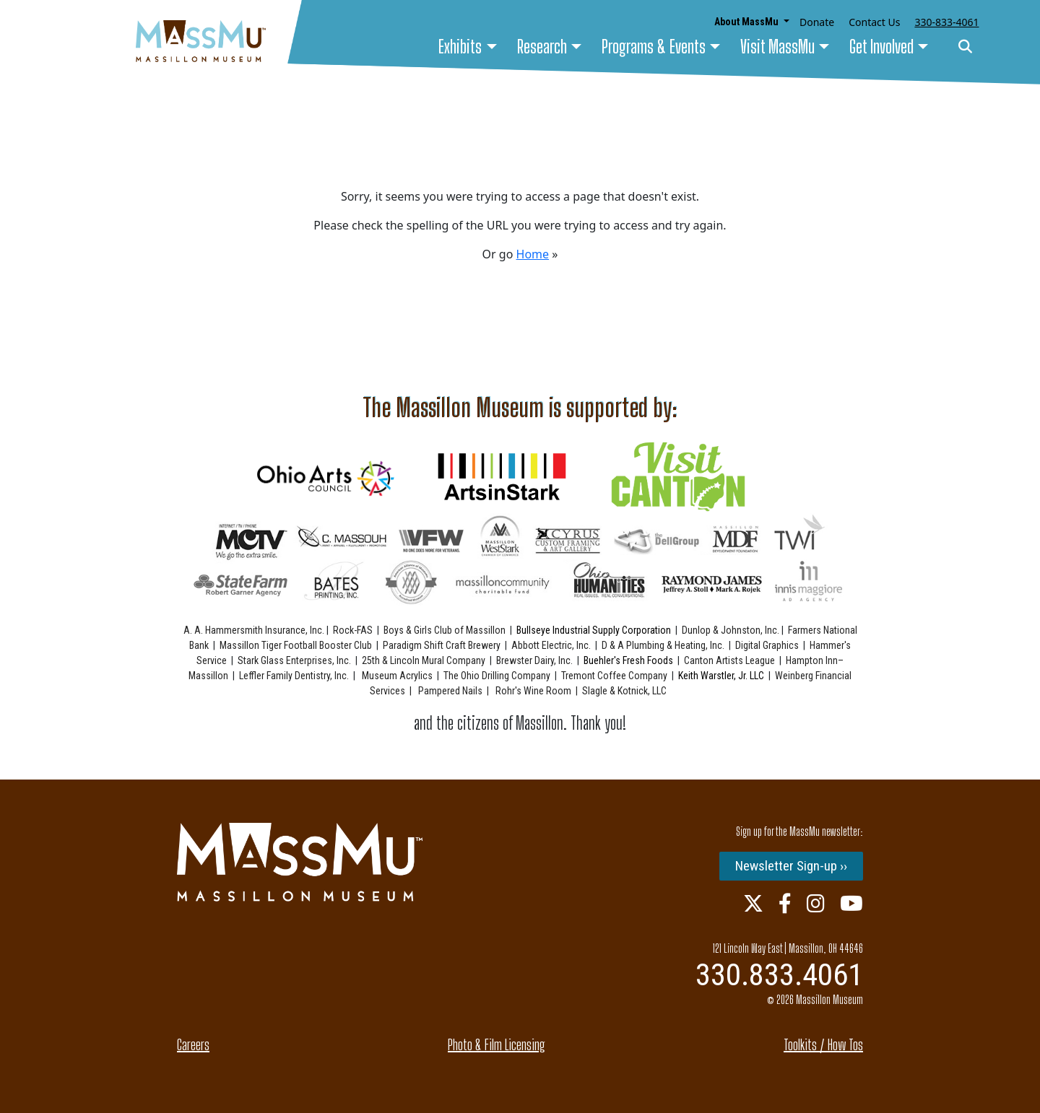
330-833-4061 (946, 22)
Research (542, 46)
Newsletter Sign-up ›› (791, 865)
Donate (817, 22)
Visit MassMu (777, 46)
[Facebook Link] (785, 903)
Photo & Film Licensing (496, 1044)
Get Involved (881, 46)
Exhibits (460, 46)
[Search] (965, 47)
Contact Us (874, 22)
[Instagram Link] (816, 903)
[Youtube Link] (851, 903)
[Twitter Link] (753, 903)
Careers (193, 1044)
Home (533, 254)
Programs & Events (654, 46)
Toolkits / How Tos (823, 1044)
